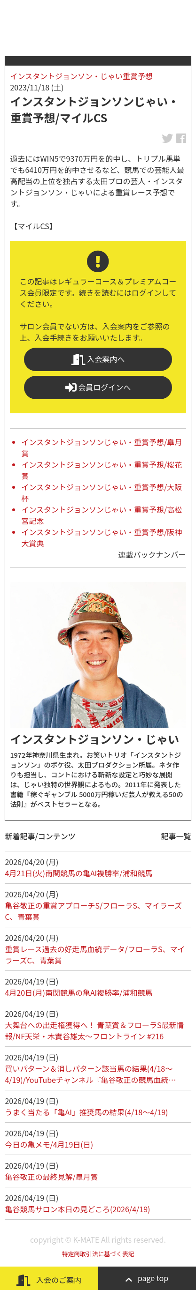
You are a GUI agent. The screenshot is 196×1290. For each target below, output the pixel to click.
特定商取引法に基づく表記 (98, 1253)
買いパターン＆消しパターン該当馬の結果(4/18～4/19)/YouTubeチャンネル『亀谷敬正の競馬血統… (90, 1074)
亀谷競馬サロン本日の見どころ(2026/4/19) (77, 1209)
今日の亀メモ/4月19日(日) (49, 1144)
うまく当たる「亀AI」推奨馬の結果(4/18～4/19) (86, 1112)
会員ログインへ (98, 387)
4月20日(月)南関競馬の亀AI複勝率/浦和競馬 (78, 992)
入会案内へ (98, 359)
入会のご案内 (48, 1280)
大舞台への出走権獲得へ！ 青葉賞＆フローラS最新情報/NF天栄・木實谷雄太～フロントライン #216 (94, 1030)
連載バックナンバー (152, 554)
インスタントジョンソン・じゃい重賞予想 (81, 76)
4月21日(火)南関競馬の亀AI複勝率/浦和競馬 (78, 873)
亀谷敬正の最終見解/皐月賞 (51, 1176)
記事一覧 (176, 836)
